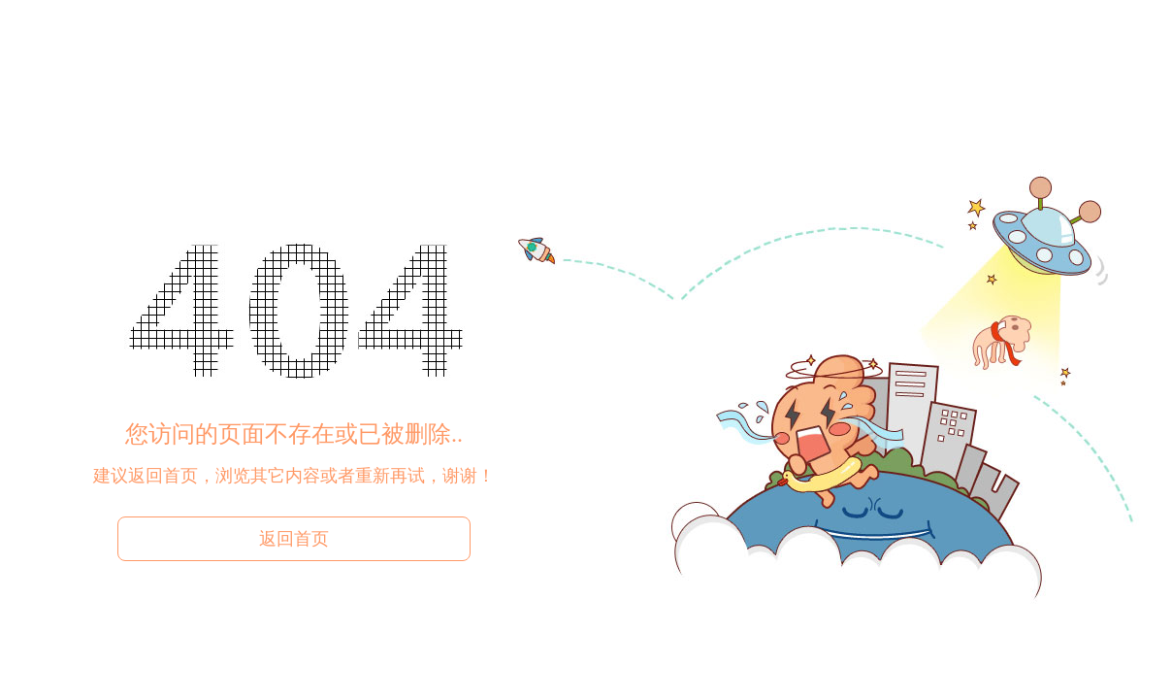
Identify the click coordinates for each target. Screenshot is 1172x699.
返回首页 (294, 539)
